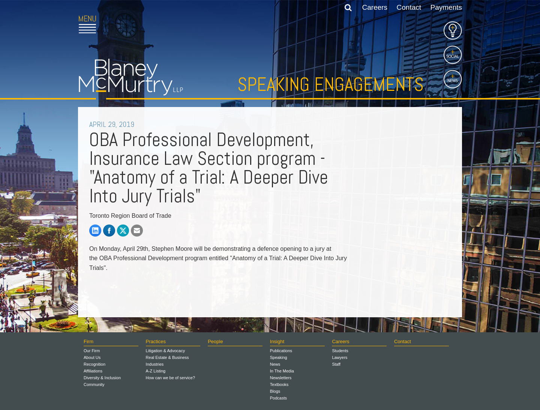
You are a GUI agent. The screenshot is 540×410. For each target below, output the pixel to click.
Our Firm (92, 350)
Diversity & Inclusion (102, 377)
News (275, 364)
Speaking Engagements (330, 84)
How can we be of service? (170, 377)
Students (340, 350)
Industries (155, 364)
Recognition (94, 364)
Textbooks (279, 384)
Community (94, 384)
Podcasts (278, 398)
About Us (92, 357)
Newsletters (280, 377)
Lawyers (339, 357)
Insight (277, 341)
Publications (281, 350)
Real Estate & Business (167, 357)
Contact (409, 7)
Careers (375, 7)
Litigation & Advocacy (165, 350)
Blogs (275, 391)
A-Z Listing (156, 371)
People (215, 341)
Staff (336, 364)
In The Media (282, 371)
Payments (446, 7)
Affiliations (93, 371)
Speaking (278, 357)
